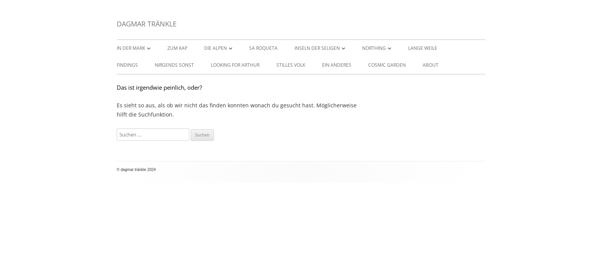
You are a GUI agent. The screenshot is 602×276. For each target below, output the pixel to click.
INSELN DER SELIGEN (317, 48)
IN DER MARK (131, 48)
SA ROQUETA (263, 48)
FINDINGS (127, 65)
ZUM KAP (177, 48)
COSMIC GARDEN (387, 65)
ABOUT (430, 65)
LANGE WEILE (422, 48)
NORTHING (374, 48)
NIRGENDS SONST (174, 65)
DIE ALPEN (215, 48)
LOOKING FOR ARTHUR (235, 65)
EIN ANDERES (336, 65)
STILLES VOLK (290, 65)
